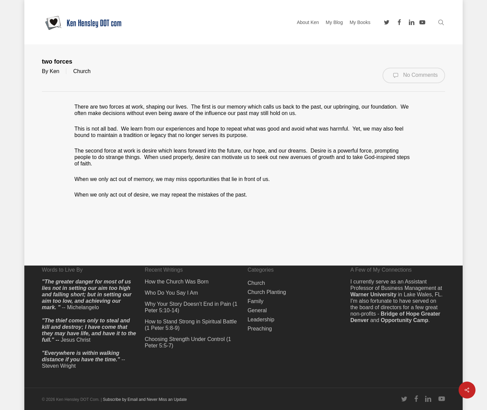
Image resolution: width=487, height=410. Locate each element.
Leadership (261, 319)
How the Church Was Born (177, 281)
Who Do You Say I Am (171, 293)
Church (82, 71)
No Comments (414, 75)
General (257, 310)
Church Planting (267, 292)
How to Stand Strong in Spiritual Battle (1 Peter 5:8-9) (191, 325)
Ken (54, 71)
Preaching (260, 329)
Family (255, 301)
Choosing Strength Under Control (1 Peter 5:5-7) (188, 342)
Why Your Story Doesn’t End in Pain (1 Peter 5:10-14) (191, 307)
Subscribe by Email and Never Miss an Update (145, 399)
